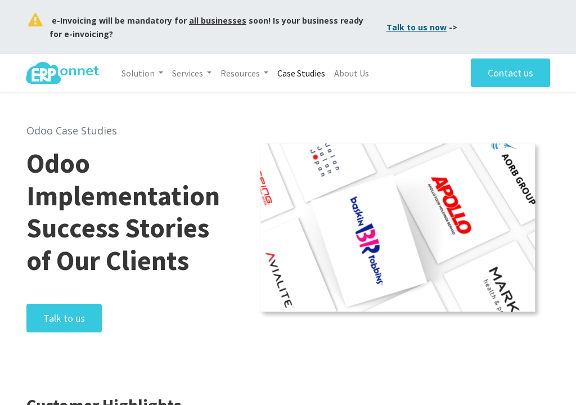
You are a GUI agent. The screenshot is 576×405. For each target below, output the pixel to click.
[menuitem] (301, 73)
